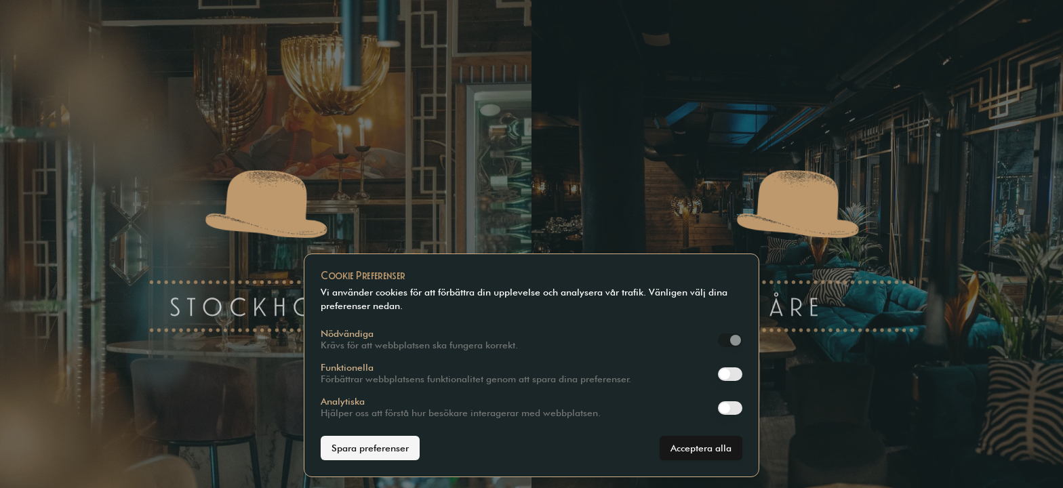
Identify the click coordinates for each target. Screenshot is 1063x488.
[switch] (730, 340)
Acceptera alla (700, 448)
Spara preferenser (370, 448)
